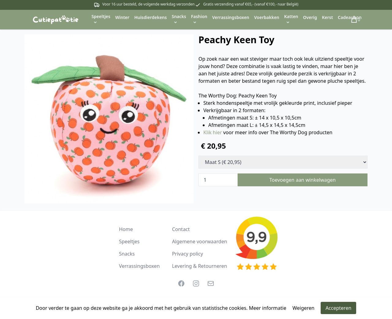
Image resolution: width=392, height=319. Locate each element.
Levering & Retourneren (199, 266)
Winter (122, 17)
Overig (310, 17)
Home (126, 229)
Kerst (327, 17)
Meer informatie (267, 308)
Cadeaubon (350, 17)
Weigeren (303, 308)
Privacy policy (187, 253)
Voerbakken (266, 17)
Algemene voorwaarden (199, 241)
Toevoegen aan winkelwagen (303, 180)
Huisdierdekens (150, 17)
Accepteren (338, 308)
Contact (181, 229)
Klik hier (212, 132)
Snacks (127, 253)
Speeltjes (129, 241)
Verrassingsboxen (230, 17)
